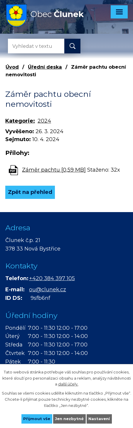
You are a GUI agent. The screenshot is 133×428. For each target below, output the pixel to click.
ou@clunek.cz (47, 289)
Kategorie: (20, 121)
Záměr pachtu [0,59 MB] (54, 170)
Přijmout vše (36, 418)
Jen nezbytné (69, 418)
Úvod (12, 67)
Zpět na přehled (30, 192)
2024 (44, 121)
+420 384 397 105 (52, 278)
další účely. (68, 384)
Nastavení (99, 418)
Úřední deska (45, 67)
